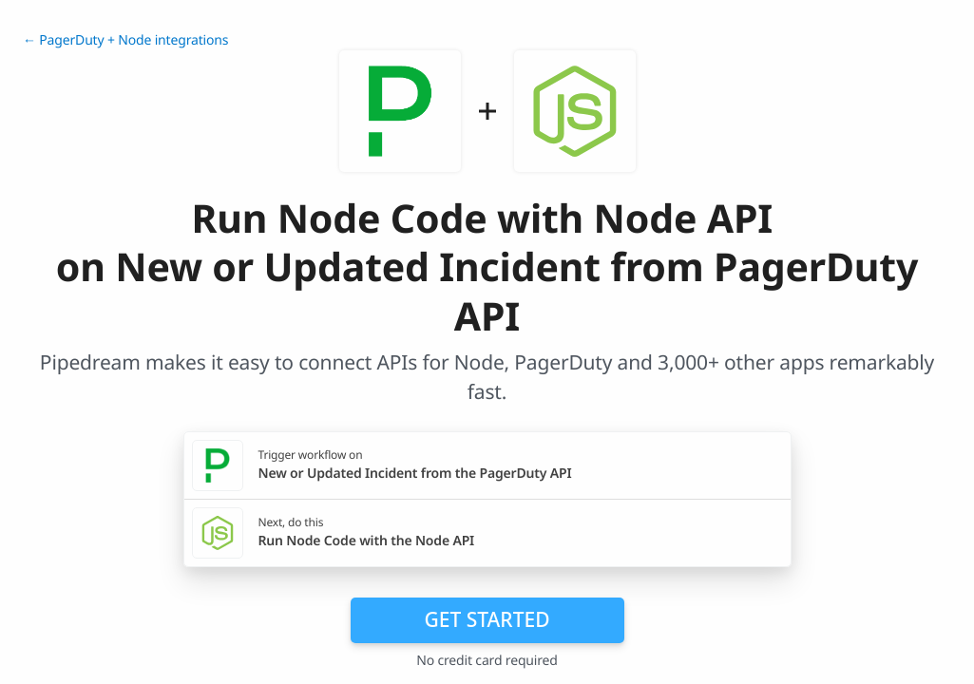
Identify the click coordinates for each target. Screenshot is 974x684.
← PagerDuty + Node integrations (125, 40)
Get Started (487, 619)
